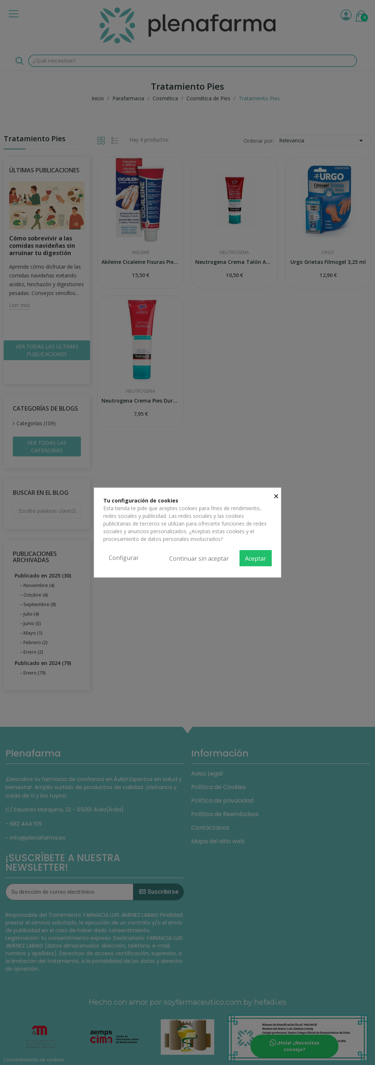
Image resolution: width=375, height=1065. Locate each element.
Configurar (124, 558)
